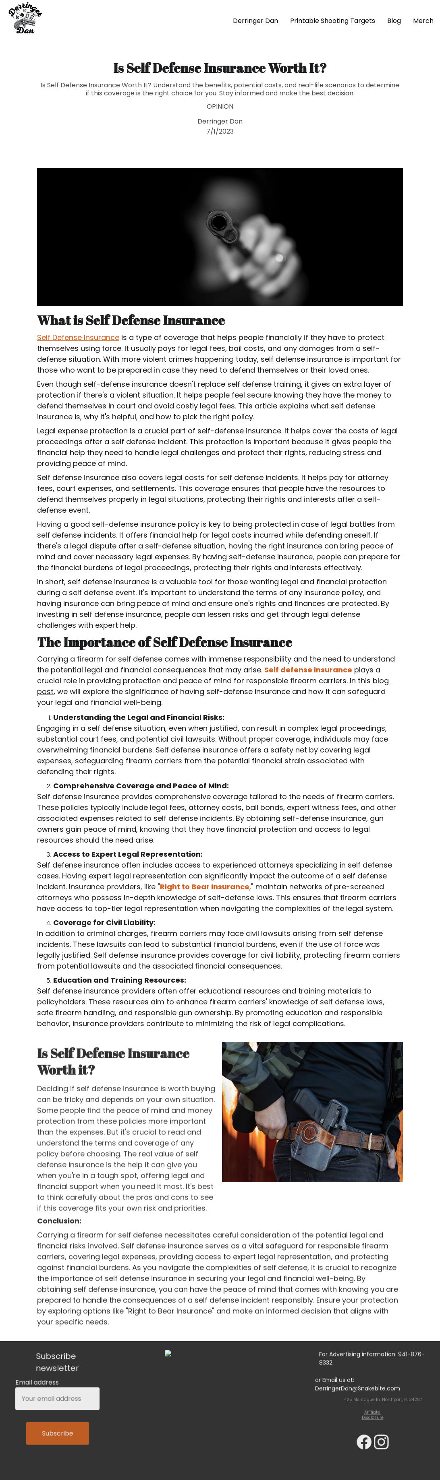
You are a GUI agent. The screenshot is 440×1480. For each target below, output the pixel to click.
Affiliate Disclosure (373, 1416)
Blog (394, 20)
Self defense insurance (308, 675)
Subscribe (57, 1432)
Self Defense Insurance (78, 342)
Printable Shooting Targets (332, 20)
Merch (423, 20)
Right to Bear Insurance (204, 891)
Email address (37, 1384)
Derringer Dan (255, 20)
